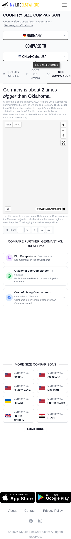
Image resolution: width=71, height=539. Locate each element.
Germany (57, 216)
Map (8, 124)
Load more (35, 428)
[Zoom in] (63, 124)
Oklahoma (42, 216)
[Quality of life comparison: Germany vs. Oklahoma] (35, 276)
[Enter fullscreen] (63, 142)
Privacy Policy (53, 510)
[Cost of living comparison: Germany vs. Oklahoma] (35, 297)
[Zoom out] (63, 130)
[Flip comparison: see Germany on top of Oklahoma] (35, 258)
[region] (35, 166)
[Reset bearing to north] (63, 135)
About (12, 510)
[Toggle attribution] (64, 209)
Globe (17, 124)
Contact (29, 510)
